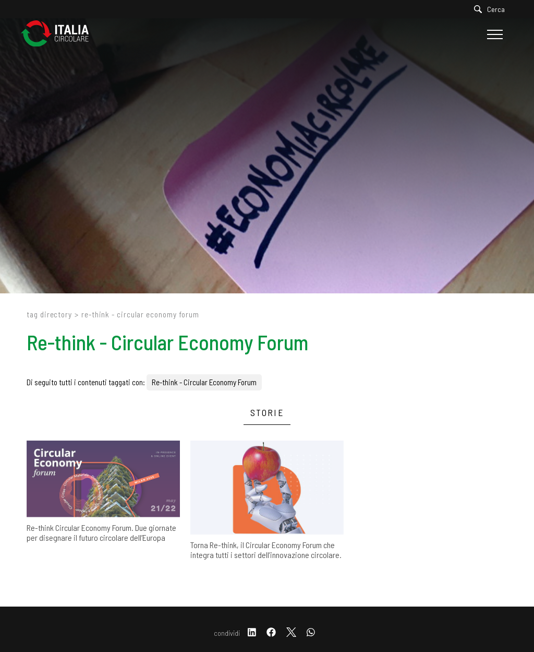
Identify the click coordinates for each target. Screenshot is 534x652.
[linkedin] (252, 632)
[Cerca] (492, 9)
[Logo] (60, 34)
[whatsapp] (311, 632)
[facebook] (271, 632)
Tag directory (49, 314)
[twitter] (291, 632)
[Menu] (493, 34)
